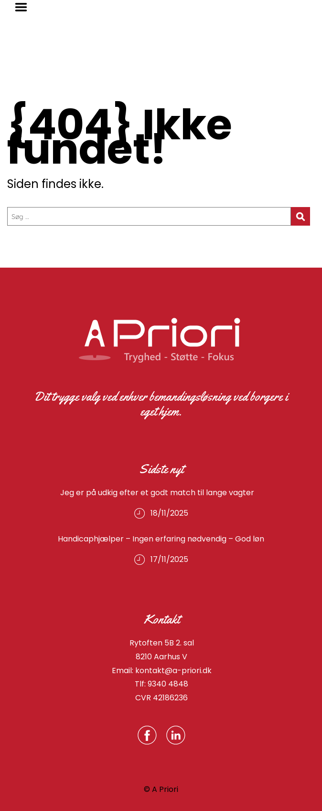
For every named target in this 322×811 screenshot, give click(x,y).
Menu (24, 7)
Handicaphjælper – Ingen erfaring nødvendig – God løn (161, 538)
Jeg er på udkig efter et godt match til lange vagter (161, 492)
